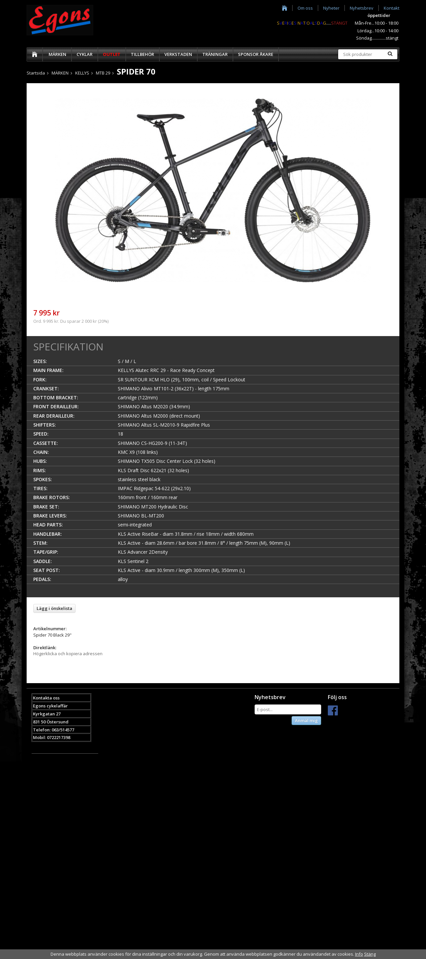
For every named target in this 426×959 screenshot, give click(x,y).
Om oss (305, 8)
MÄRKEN (57, 54)
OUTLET (111, 54)
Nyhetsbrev (361, 8)
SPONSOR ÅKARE (255, 54)
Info (359, 954)
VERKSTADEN (178, 54)
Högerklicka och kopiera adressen (68, 654)
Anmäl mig (306, 720)
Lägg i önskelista (54, 608)
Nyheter (331, 8)
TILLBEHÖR (142, 54)
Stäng (370, 954)
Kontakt (391, 8)
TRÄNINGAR (215, 54)
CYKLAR (85, 54)
